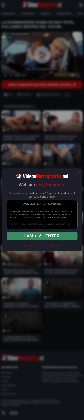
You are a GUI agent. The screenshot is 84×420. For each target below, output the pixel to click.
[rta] (41, 246)
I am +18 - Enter (42, 235)
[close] (79, 172)
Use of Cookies (29, 245)
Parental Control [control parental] (54, 245)
